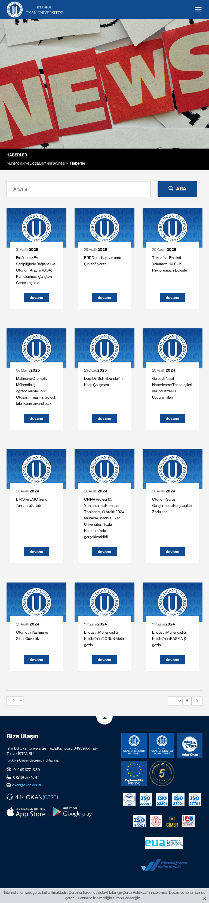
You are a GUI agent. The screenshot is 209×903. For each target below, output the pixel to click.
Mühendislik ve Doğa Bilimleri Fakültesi (35, 163)
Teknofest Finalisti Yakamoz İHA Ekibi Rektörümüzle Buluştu (169, 263)
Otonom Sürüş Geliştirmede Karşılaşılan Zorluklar (172, 505)
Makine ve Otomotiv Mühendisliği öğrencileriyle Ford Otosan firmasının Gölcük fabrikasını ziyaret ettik (36, 391)
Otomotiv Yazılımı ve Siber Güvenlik (32, 635)
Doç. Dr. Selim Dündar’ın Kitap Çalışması (103, 381)
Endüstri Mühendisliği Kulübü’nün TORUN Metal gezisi (104, 638)
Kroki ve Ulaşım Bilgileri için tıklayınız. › (33, 760)
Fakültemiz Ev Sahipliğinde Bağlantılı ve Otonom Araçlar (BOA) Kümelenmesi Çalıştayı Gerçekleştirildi (35, 270)
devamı (36, 297)
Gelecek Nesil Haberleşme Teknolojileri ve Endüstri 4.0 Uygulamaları (172, 387)
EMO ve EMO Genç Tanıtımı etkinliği (31, 502)
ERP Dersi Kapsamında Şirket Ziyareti (102, 260)
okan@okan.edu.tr (26, 785)
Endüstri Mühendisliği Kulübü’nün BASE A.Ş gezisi (169, 638)
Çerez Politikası (134, 892)
